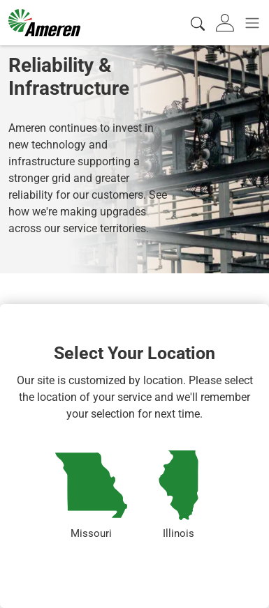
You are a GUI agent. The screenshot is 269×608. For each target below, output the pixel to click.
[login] (226, 23)
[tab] (226, 23)
